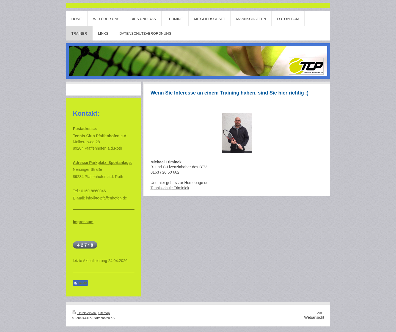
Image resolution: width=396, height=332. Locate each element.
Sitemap (104, 313)
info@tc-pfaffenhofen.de (106, 198)
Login (320, 312)
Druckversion (84, 313)
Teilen (80, 283)
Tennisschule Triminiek (169, 188)
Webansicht (314, 317)
